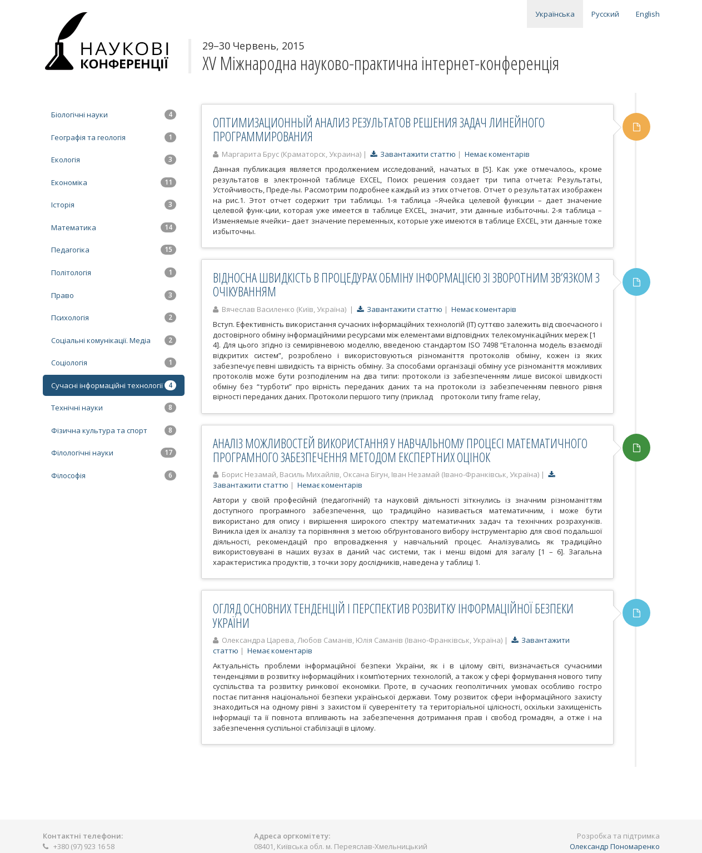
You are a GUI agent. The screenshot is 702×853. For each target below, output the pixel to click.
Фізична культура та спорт (113, 430)
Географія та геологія (113, 137)
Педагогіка (113, 250)
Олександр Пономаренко (615, 846)
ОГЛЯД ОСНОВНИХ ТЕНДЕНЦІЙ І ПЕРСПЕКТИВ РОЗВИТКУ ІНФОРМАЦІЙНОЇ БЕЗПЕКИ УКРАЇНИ (393, 615)
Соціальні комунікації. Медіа (113, 340)
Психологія (113, 318)
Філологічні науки (113, 453)
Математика (113, 227)
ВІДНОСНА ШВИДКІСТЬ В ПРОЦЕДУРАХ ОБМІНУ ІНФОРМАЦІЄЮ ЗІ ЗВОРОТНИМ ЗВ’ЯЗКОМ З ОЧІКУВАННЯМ (406, 284)
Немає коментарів (497, 154)
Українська (555, 14)
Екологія (113, 160)
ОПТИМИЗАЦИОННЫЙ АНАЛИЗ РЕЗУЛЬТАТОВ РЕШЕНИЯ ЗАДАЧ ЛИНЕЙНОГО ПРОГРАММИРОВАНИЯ (379, 129)
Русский (605, 14)
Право (113, 295)
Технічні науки (113, 408)
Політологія (113, 272)
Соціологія (113, 363)
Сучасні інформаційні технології (113, 385)
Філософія (113, 475)
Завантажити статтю (413, 154)
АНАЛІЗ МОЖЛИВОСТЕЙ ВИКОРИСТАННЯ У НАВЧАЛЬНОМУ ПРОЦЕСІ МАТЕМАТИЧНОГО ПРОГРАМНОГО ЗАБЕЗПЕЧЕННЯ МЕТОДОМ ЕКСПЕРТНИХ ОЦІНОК (400, 450)
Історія (113, 205)
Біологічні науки (113, 115)
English (648, 14)
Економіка (113, 182)
